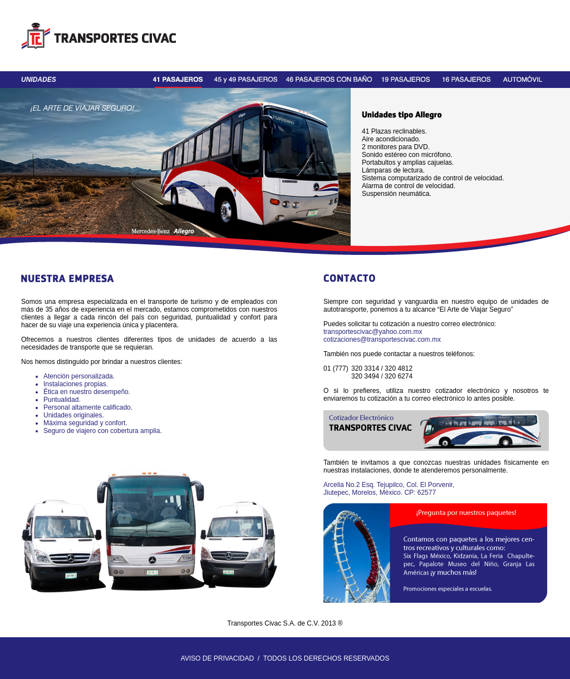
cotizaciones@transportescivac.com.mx (382, 339)
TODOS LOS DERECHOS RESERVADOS (326, 658)
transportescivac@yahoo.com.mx (372, 332)
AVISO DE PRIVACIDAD (217, 658)
